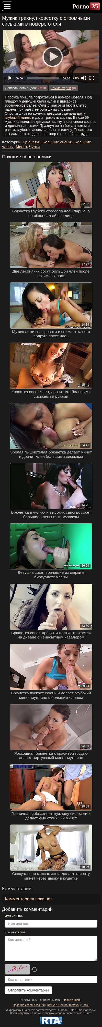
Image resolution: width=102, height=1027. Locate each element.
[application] (51, 56)
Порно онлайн (72, 999)
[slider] (43, 78)
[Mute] (83, 78)
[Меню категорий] (7, 6)
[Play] (51, 56)
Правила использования (28, 1004)
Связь (85, 1004)
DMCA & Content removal (63, 1004)
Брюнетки (31, 142)
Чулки (34, 146)
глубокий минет (17, 117)
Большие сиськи (57, 142)
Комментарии (61, 88)
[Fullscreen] (91, 78)
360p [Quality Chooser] (76, 77)
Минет (21, 146)
